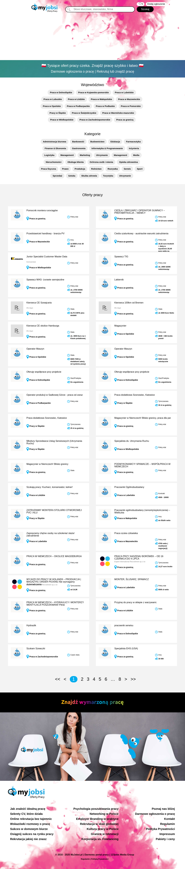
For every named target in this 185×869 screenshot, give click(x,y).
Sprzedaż (57, 175)
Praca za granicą (124, 119)
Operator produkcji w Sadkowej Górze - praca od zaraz (54, 395)
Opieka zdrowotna (128, 162)
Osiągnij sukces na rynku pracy (31, 834)
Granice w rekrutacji (105, 834)
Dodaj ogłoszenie (156, 4)
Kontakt (169, 818)
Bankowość (78, 141)
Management (67, 155)
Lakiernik (119, 279)
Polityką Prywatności (100, 859)
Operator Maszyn (35, 349)
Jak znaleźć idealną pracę (27, 808)
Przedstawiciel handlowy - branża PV (45, 233)
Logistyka (49, 155)
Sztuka (71, 175)
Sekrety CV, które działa (26, 813)
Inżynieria (134, 148)
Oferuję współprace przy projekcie (43, 372)
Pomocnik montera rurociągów (42, 210)
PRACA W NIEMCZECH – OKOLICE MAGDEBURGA (54, 556)
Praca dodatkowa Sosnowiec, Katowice (134, 395)
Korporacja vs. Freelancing (100, 839)
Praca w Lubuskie (53, 99)
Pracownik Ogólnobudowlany (129, 487)
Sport (140, 169)
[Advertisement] (92, 37)
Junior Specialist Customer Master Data (46, 256)
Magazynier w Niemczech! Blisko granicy (47, 464)
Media (136, 155)
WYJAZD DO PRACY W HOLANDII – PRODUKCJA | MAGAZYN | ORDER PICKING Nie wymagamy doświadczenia (53, 582)
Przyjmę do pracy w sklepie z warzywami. (135, 602)
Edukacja (115, 141)
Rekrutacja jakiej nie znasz (28, 839)
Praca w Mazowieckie (129, 99)
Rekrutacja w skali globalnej (99, 823)
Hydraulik (31, 625)
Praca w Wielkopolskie (61, 119)
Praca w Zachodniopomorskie (94, 119)
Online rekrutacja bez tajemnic (31, 818)
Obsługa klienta (75, 162)
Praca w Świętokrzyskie (84, 113)
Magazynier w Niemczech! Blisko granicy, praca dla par (142, 418)
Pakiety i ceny (165, 839)
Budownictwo (97, 141)
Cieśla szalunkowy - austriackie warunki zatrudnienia (141, 233)
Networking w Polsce (104, 813)
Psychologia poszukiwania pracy (96, 808)
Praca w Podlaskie (105, 106)
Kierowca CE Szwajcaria (39, 302)
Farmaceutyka (133, 141)
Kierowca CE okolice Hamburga (42, 325)
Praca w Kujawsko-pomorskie (93, 92)
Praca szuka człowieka (126, 533)
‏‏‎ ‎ (140, 4)
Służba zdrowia (89, 175)
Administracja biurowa (54, 141)
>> (133, 679)
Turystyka (108, 175)
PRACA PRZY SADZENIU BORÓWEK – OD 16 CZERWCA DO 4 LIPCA (138, 557)
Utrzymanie (102, 155)
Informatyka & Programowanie (107, 148)
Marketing (85, 155)
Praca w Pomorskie (131, 106)
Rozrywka (113, 169)
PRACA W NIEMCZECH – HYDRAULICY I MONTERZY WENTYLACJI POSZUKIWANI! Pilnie (55, 603)
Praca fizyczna (48, 169)
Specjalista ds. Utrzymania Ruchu (131, 441)
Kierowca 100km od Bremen (128, 302)
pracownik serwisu (123, 625)
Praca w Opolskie (52, 106)
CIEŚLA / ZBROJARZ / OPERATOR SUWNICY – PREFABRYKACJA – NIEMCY (139, 211)
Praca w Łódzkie (76, 99)
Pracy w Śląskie (58, 113)
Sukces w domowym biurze (29, 829)
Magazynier (120, 325)
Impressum (167, 834)
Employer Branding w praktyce (97, 818)
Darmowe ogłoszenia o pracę (155, 813)
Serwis (127, 169)
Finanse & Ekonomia (55, 148)
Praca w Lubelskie (124, 92)
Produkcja (80, 169)
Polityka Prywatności (160, 829)
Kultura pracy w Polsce (103, 829)
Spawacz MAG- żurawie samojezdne (45, 279)
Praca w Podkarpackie (78, 106)
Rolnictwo (96, 169)
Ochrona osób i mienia (101, 162)
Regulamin (167, 823)
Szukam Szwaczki (35, 648)
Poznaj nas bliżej (163, 808)
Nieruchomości (53, 162)
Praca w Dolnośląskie (61, 92)
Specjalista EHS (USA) (126, 648)
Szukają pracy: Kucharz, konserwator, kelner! (49, 487)
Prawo (65, 169)
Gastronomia (79, 148)
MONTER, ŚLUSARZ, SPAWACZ (131, 579)
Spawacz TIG (121, 256)
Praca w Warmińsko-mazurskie (118, 113)
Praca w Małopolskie (101, 99)
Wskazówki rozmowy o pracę (30, 823)
